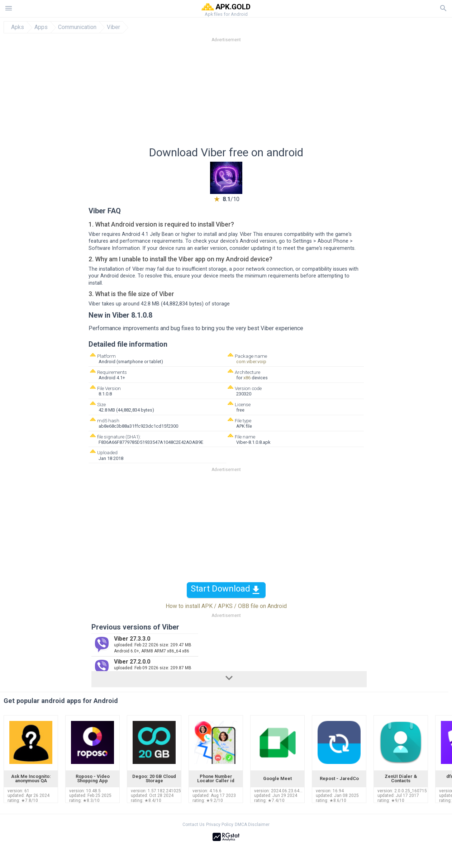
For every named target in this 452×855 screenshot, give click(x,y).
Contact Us (193, 824)
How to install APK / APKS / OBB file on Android (226, 606)
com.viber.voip (251, 361)
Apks (17, 27)
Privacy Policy (219, 824)
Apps (41, 27)
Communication (77, 27)
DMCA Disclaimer (252, 824)
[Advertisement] (269, 96)
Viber (113, 27)
